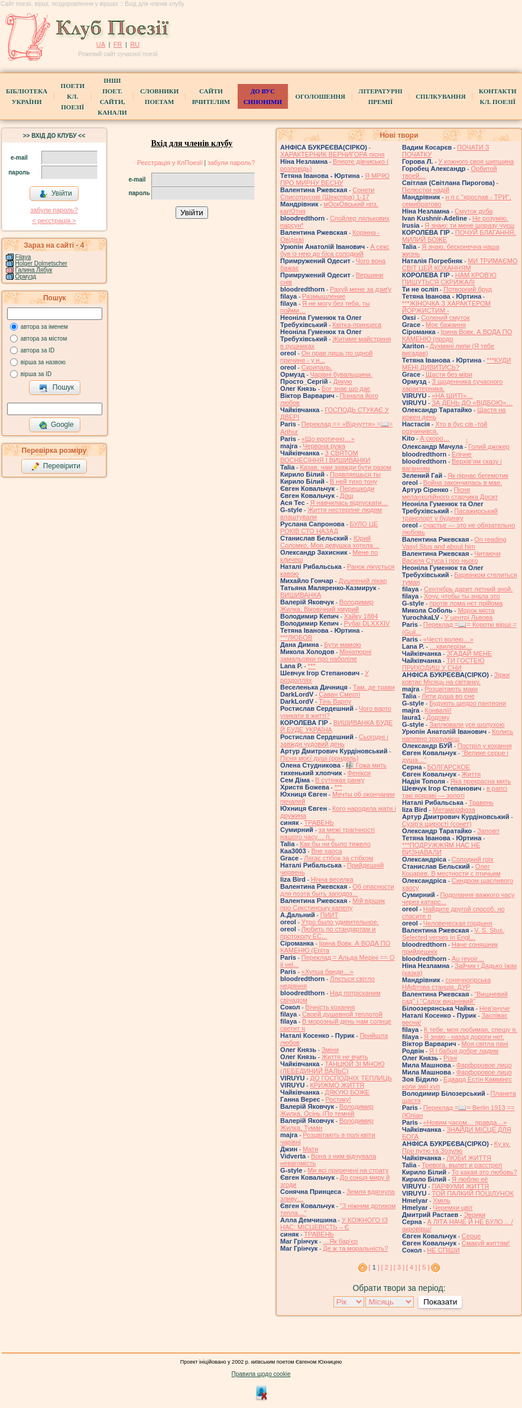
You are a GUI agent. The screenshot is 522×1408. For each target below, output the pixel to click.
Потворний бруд (467, 289)
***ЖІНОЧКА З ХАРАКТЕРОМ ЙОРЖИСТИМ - (446, 307)
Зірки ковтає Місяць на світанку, (456, 678)
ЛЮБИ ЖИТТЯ (468, 1157)
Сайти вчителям (211, 96)
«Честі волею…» (448, 639)
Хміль (441, 1200)
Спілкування (440, 96)
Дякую (342, 381)
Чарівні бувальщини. (341, 374)
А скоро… (434, 438)
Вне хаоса (326, 850)
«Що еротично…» (328, 438)
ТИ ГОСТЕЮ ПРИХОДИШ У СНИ (443, 664)
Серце (471, 1235)
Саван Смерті (339, 694)
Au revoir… (468, 958)
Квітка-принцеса (356, 324)
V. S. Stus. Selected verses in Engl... (453, 934)
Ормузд (26, 276)
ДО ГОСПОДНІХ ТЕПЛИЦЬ (350, 1078)
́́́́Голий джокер (489, 446)
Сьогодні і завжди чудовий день (334, 740)
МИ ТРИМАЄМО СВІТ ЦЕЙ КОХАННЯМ (459, 264)
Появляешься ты (355, 474)
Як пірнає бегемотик (478, 475)
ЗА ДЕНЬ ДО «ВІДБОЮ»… (472, 402)
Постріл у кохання (485, 745)
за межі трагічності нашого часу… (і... (327, 833)
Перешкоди (357, 488)
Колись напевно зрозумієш (457, 735)
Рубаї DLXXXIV (367, 623)
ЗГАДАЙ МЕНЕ (469, 653)
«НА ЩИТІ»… (452, 395)
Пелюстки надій (425, 189)
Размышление (323, 296)
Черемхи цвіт (453, 1207)
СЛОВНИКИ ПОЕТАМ (159, 96)
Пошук (56, 388)
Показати (440, 1301)
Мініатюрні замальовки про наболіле (325, 655)
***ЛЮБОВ (296, 637)
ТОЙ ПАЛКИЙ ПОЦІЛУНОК (473, 1193)
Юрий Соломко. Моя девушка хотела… (330, 542)
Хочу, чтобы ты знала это (462, 596)
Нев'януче (494, 1008)
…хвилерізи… (451, 646)
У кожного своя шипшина (476, 161)
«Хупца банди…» (327, 971)
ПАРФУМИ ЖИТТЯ (460, 1186)
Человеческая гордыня (457, 923)
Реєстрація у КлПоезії (170, 162)
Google (56, 425)
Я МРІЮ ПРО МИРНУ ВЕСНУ (335, 179)
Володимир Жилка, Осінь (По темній (327, 1110)
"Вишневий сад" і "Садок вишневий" (455, 998)
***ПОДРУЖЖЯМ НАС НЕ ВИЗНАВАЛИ (441, 848)
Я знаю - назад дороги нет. (464, 1036)
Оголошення (320, 96)
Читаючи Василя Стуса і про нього (451, 557)
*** (312, 665)
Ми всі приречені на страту (347, 1170)
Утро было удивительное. (340, 921)
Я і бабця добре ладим (463, 1050)
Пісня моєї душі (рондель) (319, 758)
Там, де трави (374, 687)
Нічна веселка (332, 879)
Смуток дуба (473, 211)
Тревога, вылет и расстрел (462, 1165)
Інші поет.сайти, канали (112, 96)
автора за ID (38, 350)
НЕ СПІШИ (443, 1250)
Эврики (474, 1214)
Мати (310, 1149)
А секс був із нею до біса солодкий (335, 250)
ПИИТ (329, 914)
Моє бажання (446, 324)
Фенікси (359, 772)
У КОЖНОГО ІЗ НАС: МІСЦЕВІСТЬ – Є (334, 1223)
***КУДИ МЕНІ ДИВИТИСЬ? (456, 364)
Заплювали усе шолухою (466, 724)
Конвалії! (437, 710)
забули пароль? (53, 209)
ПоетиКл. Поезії (73, 96)
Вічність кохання (330, 1007)
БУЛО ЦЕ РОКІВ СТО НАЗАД (329, 527)
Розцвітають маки (451, 688)
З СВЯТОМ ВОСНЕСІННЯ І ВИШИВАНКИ (325, 456)
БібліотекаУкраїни (26, 96)
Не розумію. (490, 218)
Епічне (462, 454)
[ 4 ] (411, 1267)
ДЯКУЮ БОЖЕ (347, 1092)
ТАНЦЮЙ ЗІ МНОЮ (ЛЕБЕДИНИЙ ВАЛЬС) (332, 1067)
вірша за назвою (43, 362)
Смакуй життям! (486, 1243)
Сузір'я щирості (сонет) (437, 823)
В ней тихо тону (353, 481)
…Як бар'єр (340, 1241)
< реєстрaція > (54, 220)
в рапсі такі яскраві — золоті (454, 792)
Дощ (347, 495)
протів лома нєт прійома (465, 603)
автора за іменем (44, 326)
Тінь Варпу (335, 701)
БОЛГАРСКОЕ (448, 767)
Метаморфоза (454, 809)
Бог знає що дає (346, 388)
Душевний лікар (363, 580)
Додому (437, 717)
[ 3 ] (399, 1267)
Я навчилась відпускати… (349, 502)
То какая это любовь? (484, 1172)
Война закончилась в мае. (462, 482)
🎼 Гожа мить (366, 765)
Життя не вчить (345, 1056)
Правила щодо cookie (261, 1374)
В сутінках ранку (339, 780)
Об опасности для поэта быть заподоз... (337, 890)
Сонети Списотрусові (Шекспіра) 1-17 (327, 193)
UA (100, 44)
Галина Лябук (34, 270)
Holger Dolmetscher (41, 263)
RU (135, 44)
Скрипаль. (316, 367)
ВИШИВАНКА (300, 594)
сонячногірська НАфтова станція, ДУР (446, 983)
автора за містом (44, 338)
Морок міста (476, 610)
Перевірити (55, 466)
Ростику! (338, 1099)
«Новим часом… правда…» (465, 1122)
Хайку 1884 (361, 616)
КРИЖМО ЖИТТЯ (337, 1085)
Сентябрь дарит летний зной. (468, 589)
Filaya (23, 257)
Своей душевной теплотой (342, 1014)
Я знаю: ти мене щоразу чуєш (469, 225)
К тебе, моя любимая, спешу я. (470, 1029)
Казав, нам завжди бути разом (345, 467)
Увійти (55, 194)
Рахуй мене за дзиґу (360, 289)
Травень (481, 802)
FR (118, 44)
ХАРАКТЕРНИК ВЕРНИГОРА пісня (332, 154)
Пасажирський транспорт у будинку (450, 514)
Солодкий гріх (473, 859)
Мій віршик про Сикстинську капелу (332, 904)
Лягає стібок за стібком (338, 858)
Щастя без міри (449, 374)
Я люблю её (470, 1179)
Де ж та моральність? (355, 1248)
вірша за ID (36, 374)
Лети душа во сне (448, 696)
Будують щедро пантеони (467, 703)
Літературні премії (380, 96)
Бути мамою (342, 644)
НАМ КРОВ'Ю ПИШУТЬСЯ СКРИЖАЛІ (449, 278)
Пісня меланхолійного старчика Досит (450, 493)
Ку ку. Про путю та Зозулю (456, 1147)
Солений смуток (445, 317)
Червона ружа (324, 445)
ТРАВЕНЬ (319, 822)
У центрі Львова (469, 617)
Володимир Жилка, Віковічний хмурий (327, 605)
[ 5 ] (424, 1267)
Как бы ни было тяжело (335, 843)
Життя (471, 774)
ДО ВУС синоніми (263, 96)
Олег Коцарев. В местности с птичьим (451, 870)
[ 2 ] (386, 1267)
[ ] (374, 1267)
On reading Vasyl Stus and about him (454, 543)
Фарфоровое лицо (484, 1065)
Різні (450, 1057)
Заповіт (488, 830)
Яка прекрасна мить (480, 781)
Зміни (330, 1049)
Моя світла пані (485, 1043)
